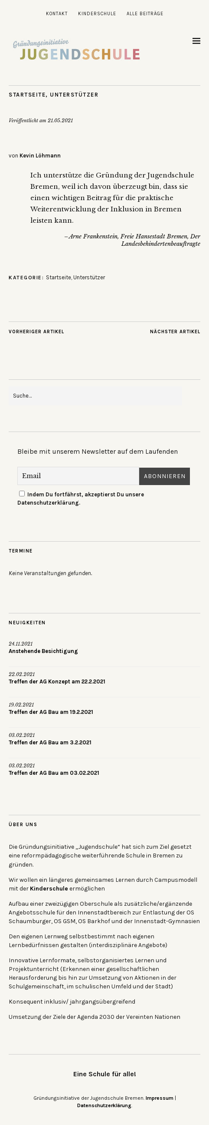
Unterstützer (74, 94)
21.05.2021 (60, 120)
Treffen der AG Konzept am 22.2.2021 (57, 681)
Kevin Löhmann (40, 155)
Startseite (27, 94)
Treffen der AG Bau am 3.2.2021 (50, 742)
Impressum (159, 1098)
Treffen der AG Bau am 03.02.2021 (54, 773)
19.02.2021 (21, 705)
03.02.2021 (22, 735)
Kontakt (57, 14)
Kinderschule (97, 14)
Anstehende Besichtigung (43, 651)
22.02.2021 (22, 674)
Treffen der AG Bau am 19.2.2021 (51, 712)
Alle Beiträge (145, 14)
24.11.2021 (21, 644)
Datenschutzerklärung (104, 1105)
